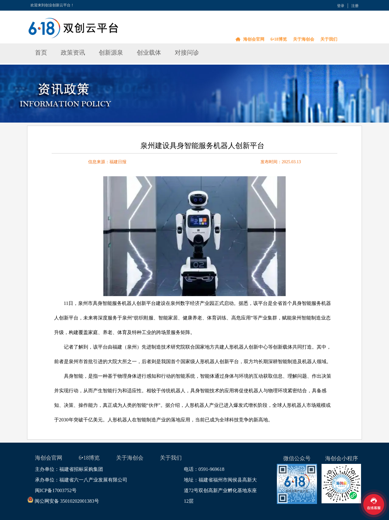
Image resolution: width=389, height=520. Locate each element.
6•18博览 (278, 39)
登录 (340, 6)
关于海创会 (303, 39)
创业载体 (149, 52)
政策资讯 (73, 52)
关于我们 (328, 39)
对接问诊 (187, 52)
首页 (41, 52)
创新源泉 (111, 52)
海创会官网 (253, 39)
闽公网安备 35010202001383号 (67, 501)
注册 (355, 6)
